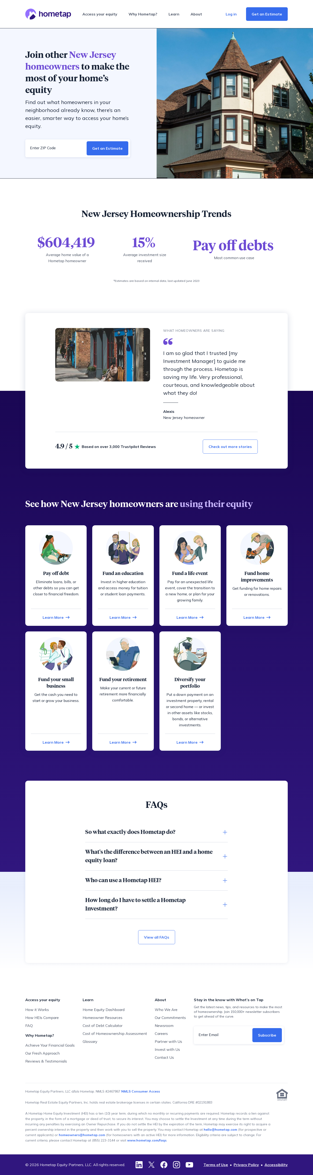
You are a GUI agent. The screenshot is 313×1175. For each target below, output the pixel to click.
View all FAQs (156, 937)
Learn (174, 14)
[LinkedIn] (139, 1164)
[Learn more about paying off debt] (56, 617)
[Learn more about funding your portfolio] (190, 742)
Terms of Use (215, 1164)
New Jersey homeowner (184, 417)
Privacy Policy (246, 1164)
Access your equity (99, 14)
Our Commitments (170, 1017)
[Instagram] (176, 1164)
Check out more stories (230, 446)
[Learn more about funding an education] (123, 617)
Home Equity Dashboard (104, 1009)
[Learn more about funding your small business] (56, 742)
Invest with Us (167, 1049)
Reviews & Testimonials (46, 1061)
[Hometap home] (48, 14)
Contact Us (164, 1057)
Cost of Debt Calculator (102, 1025)
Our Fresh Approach (42, 1053)
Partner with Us (168, 1041)
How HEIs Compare (42, 1017)
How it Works (37, 1009)
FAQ (29, 1025)
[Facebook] (163, 1164)
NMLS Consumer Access (140, 1091)
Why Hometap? (143, 14)
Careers (161, 1033)
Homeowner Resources (102, 1017)
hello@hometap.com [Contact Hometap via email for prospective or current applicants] (220, 1129)
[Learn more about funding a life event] (190, 617)
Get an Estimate (267, 14)
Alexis (168, 411)
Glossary (90, 1041)
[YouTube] (189, 1164)
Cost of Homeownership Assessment (115, 1033)
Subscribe (267, 1035)
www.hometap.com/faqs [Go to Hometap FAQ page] (146, 1140)
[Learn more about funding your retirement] (123, 742)
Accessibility (276, 1164)
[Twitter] (151, 1164)
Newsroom (164, 1025)
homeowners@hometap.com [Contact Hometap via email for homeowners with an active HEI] (82, 1135)
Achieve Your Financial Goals (50, 1045)
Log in (231, 14)
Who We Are (166, 1009)
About (196, 14)
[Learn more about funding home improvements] (256, 617)
